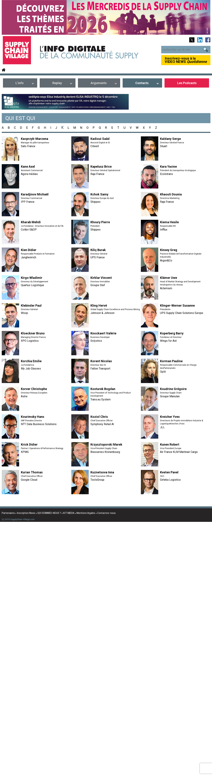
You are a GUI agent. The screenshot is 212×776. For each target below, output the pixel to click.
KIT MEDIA (68, 513)
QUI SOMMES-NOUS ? (49, 513)
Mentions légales (86, 513)
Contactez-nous (106, 513)
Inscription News (26, 513)
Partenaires (8, 513)
